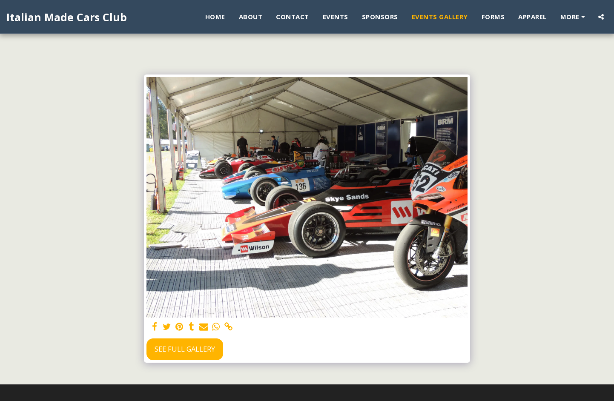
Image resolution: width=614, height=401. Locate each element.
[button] (601, 17)
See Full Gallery (185, 349)
